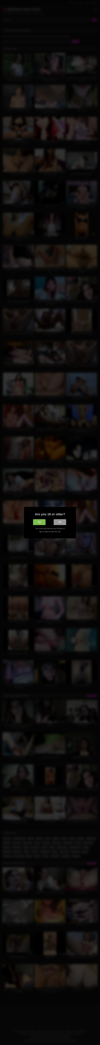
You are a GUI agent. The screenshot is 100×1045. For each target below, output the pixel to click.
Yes (39, 522)
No (60, 522)
